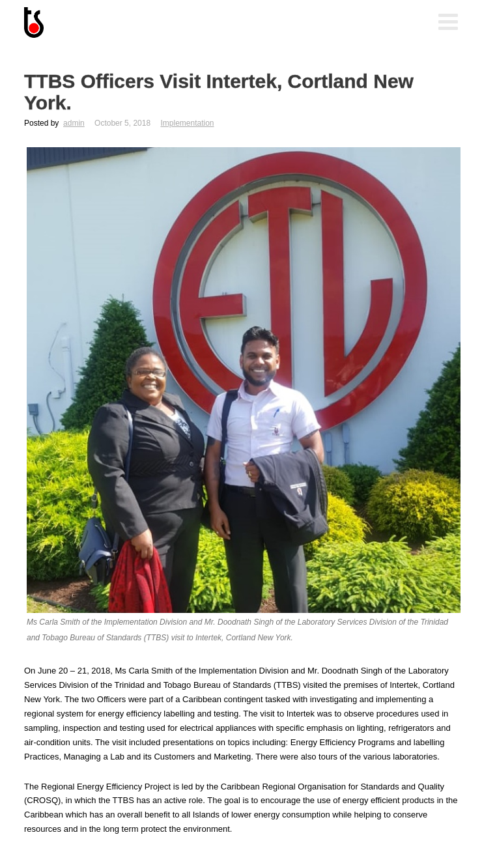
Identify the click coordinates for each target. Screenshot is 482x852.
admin (74, 123)
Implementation (187, 123)
